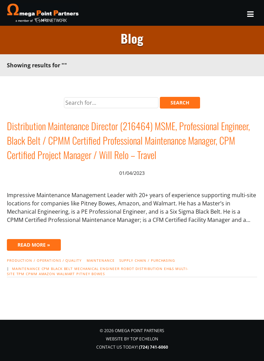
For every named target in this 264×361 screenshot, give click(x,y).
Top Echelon (144, 339)
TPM (20, 273)
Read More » (34, 244)
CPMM (31, 273)
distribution (149, 268)
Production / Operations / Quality (44, 260)
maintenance (26, 268)
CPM (46, 268)
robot (127, 268)
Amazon (47, 273)
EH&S (169, 268)
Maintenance (101, 260)
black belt (62, 268)
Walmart (66, 273)
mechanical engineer (97, 268)
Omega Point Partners (44, 12)
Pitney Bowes (90, 273)
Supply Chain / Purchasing (147, 260)
